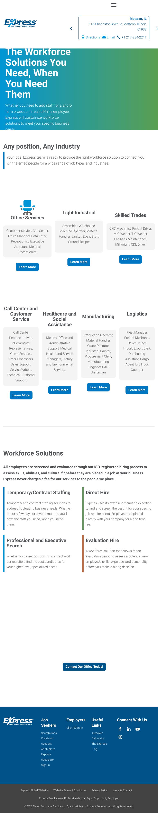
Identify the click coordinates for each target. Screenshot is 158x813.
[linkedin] (129, 729)
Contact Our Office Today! (84, 667)
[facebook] (120, 729)
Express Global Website (34, 790)
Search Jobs (49, 733)
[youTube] (137, 729)
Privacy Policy (100, 790)
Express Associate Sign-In (47, 760)
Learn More (27, 267)
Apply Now (48, 749)
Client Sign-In (74, 727)
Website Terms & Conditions (69, 790)
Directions (93, 37)
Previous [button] (71, 28)
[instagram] (120, 737)
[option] (113, 28)
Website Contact (122, 790)
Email (111, 37)
